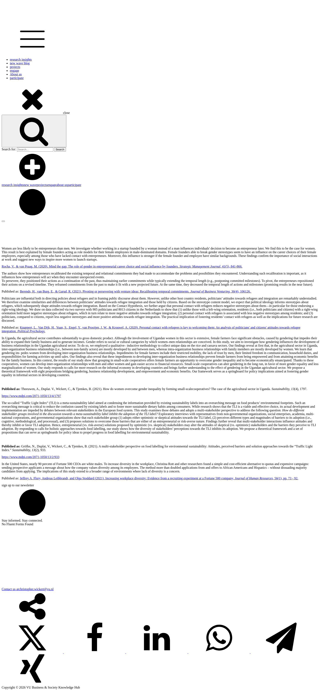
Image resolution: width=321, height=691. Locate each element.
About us (16, 74)
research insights (21, 59)
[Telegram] (281, 652)
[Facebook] (95, 652)
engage (14, 70)
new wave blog (20, 63)
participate (17, 78)
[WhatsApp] (219, 652)
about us (61, 185)
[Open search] (34, 131)
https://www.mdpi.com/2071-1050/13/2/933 (30, 457)
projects (15, 67)
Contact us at (10, 589)
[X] (33, 652)
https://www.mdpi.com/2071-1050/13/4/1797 (31, 396)
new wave (30, 185)
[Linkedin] (157, 652)
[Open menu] (3, 221)
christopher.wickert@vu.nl (36, 589)
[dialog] (160, 185)
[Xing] (32, 683)
